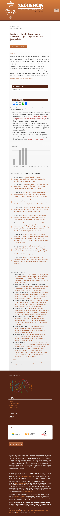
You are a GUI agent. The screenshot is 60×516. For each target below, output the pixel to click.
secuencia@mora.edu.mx (28, 491)
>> (15, 359)
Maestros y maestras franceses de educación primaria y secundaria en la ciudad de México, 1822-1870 (31, 302)
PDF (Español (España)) (18, 46)
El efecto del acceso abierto (35, 139)
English (11, 401)
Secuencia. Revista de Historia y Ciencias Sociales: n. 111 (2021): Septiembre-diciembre (31, 322)
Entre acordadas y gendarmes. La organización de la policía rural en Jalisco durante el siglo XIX (30, 318)
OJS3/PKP (32, 512)
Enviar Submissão (16, 444)
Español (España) (14, 403)
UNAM (17, 512)
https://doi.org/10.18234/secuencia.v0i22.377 (21, 78)
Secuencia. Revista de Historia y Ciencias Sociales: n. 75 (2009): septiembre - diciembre (31, 261)
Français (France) (14, 405)
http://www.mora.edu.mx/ (24, 476)
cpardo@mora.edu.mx (20, 483)
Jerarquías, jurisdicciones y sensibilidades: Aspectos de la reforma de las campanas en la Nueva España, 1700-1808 (32, 310)
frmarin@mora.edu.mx (19, 496)
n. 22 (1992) (13, 26)
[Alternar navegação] (56, 10)
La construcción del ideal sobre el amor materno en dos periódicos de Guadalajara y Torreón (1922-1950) (31, 294)
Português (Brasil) (14, 407)
